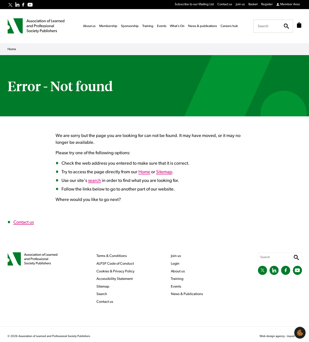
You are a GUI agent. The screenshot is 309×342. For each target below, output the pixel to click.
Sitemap (164, 172)
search (94, 180)
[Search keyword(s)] (272, 26)
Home (144, 172)
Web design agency (272, 336)
